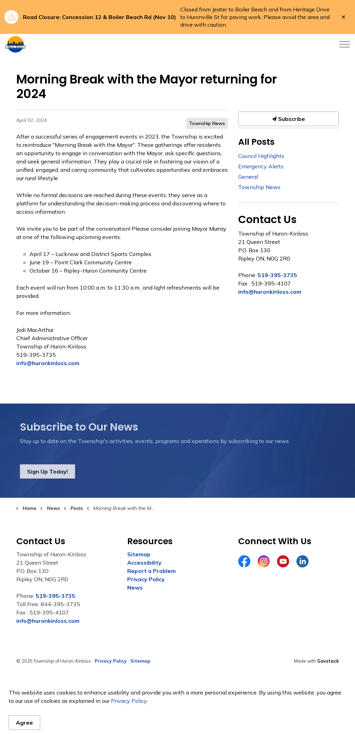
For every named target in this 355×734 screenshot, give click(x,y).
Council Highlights (261, 155)
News (135, 587)
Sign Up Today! (47, 471)
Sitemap (138, 554)
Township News (207, 123)
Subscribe (288, 118)
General (248, 176)
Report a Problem (151, 570)
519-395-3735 (277, 275)
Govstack (328, 661)
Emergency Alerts (261, 166)
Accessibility (144, 562)
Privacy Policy (146, 579)
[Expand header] (344, 44)
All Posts (256, 142)
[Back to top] (177, 690)
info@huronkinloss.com (47, 363)
